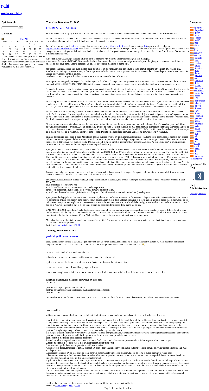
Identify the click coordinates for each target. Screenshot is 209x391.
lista (146, 46)
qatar (197, 126)
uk (196, 136)
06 (197, 98)
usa (196, 138)
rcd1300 (198, 53)
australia (199, 93)
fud (196, 153)
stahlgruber (199, 88)
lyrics (197, 73)
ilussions (199, 68)
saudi (197, 128)
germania (199, 118)
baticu (198, 63)
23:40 (77, 385)
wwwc (197, 143)
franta (197, 113)
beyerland (199, 30)
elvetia (198, 103)
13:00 (77, 225)
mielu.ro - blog (11, 13)
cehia (197, 95)
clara (197, 148)
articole (198, 58)
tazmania (199, 156)
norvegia (199, 123)
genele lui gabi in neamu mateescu (62, 236)
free (197, 151)
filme (196, 45)
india (197, 121)
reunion (199, 116)
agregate (198, 27)
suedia (198, 131)
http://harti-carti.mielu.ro (117, 46)
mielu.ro (75, 46)
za (196, 141)
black (198, 38)
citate (197, 65)
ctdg (196, 43)
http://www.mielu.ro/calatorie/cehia (62, 48)
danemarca (200, 101)
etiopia (198, 106)
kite (196, 50)
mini (197, 35)
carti (197, 60)
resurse (197, 55)
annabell (199, 80)
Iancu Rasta (60, 225)
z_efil (196, 146)
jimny (197, 32)
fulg (197, 83)
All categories (196, 158)
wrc (197, 111)
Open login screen (198, 193)
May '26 (24, 39)
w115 (197, 40)
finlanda (198, 108)
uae (196, 133)
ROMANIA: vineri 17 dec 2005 (61, 28)
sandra (198, 85)
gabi (5, 5)
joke (197, 70)
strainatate (199, 90)
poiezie (198, 75)
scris (196, 78)
